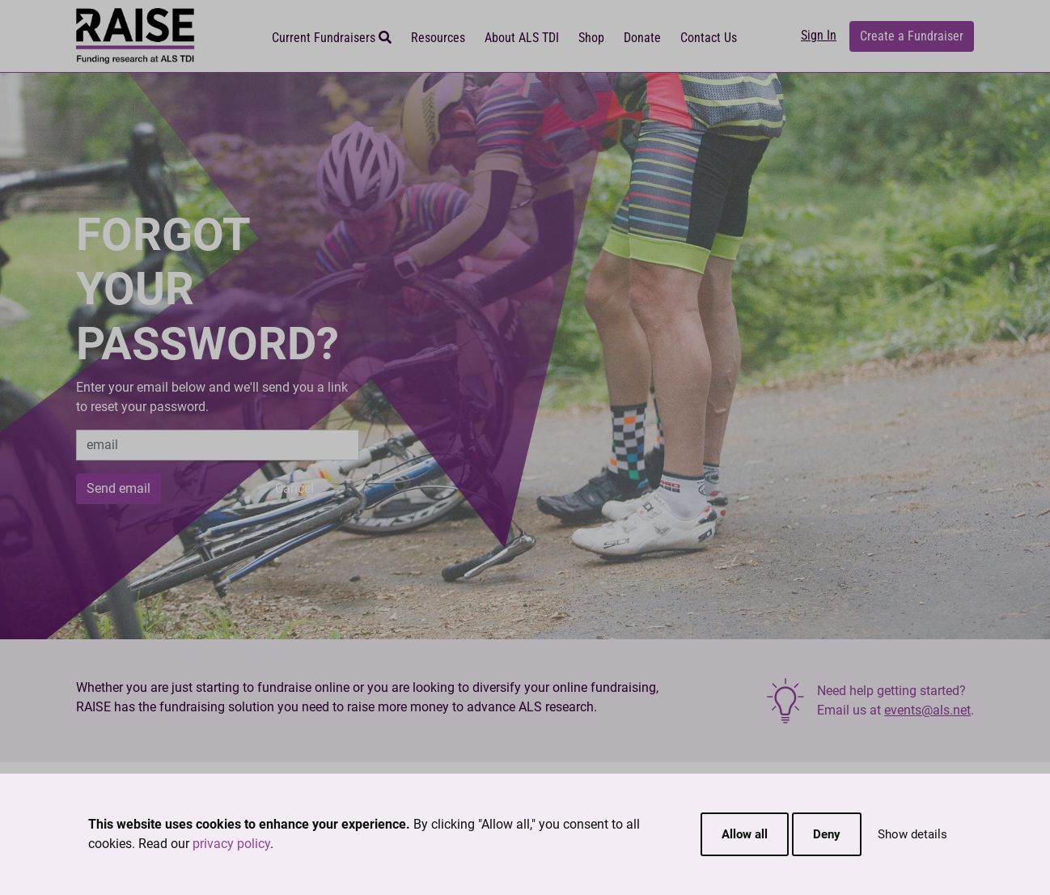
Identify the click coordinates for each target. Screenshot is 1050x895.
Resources (438, 37)
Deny (826, 834)
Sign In (818, 35)
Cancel (294, 488)
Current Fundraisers (332, 37)
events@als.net (927, 710)
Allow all (745, 834)
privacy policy (231, 843)
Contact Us (708, 37)
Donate (642, 37)
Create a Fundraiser (911, 36)
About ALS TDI (522, 37)
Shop (591, 37)
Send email (118, 488)
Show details (912, 834)
